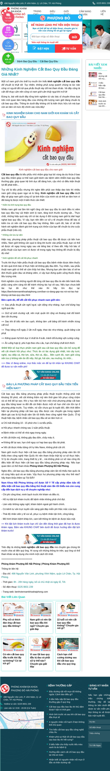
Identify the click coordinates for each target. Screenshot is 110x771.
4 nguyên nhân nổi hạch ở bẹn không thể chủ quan (67, 723)
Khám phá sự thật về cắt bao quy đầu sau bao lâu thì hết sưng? (67, 738)
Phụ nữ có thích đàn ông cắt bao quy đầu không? (12, 622)
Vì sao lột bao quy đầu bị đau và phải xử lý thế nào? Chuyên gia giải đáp (40, 660)
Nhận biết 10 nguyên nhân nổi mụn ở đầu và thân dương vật (66, 761)
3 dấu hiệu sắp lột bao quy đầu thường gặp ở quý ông (103, 85)
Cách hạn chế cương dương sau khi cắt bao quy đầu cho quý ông (67, 659)
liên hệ (103, 13)
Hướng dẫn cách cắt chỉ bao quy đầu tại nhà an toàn (66, 753)
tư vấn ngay (95, 745)
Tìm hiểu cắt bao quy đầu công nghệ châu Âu (66, 730)
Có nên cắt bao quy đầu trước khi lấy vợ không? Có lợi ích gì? (13, 659)
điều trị (52, 13)
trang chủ (37, 13)
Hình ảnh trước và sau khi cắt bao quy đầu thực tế (102, 103)
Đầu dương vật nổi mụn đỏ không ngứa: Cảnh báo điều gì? (103, 76)
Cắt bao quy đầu (10, 174)
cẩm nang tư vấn (85, 13)
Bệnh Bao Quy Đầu (27, 61)
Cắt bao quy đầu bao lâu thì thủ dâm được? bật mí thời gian (103, 94)
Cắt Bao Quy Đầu (49, 61)
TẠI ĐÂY (30, 478)
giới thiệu (67, 13)
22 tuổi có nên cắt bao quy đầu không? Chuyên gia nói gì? (67, 623)
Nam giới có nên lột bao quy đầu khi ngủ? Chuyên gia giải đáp (40, 624)
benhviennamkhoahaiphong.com (31, 592)
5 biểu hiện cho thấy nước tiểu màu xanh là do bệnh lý (65, 745)
